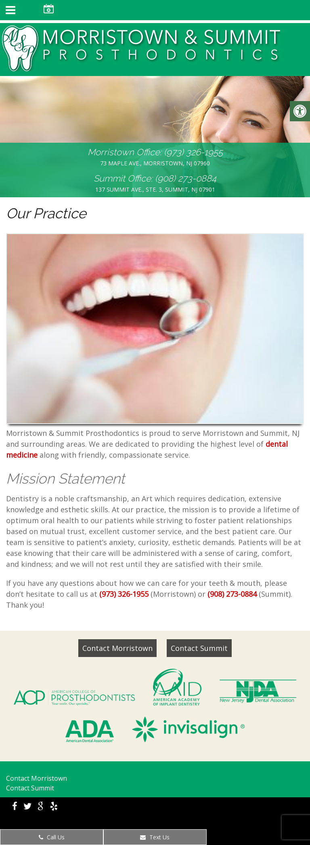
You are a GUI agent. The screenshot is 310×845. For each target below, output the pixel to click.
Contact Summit (199, 648)
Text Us (155, 837)
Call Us (52, 837)
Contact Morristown (117, 648)
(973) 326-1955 (193, 152)
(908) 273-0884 (185, 178)
